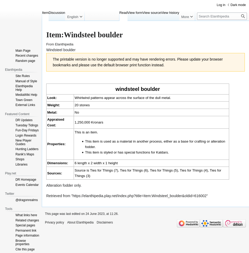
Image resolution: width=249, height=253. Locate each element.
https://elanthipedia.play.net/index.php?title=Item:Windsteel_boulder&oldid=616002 (140, 196)
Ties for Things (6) (134, 170)
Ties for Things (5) (164, 170)
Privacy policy (54, 222)
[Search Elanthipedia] (222, 16)
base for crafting (193, 141)
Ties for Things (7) (104, 170)
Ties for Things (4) (194, 170)
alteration (218, 141)
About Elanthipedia (80, 222)
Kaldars (162, 152)
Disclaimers (105, 222)
